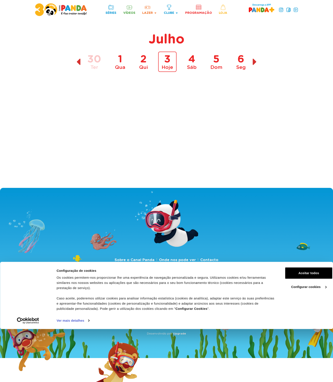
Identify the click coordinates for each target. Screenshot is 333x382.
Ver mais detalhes (70, 373)
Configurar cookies (297, 340)
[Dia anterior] (78, 61)
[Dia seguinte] (255, 61)
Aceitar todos (297, 326)
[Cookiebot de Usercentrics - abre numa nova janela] (28, 373)
